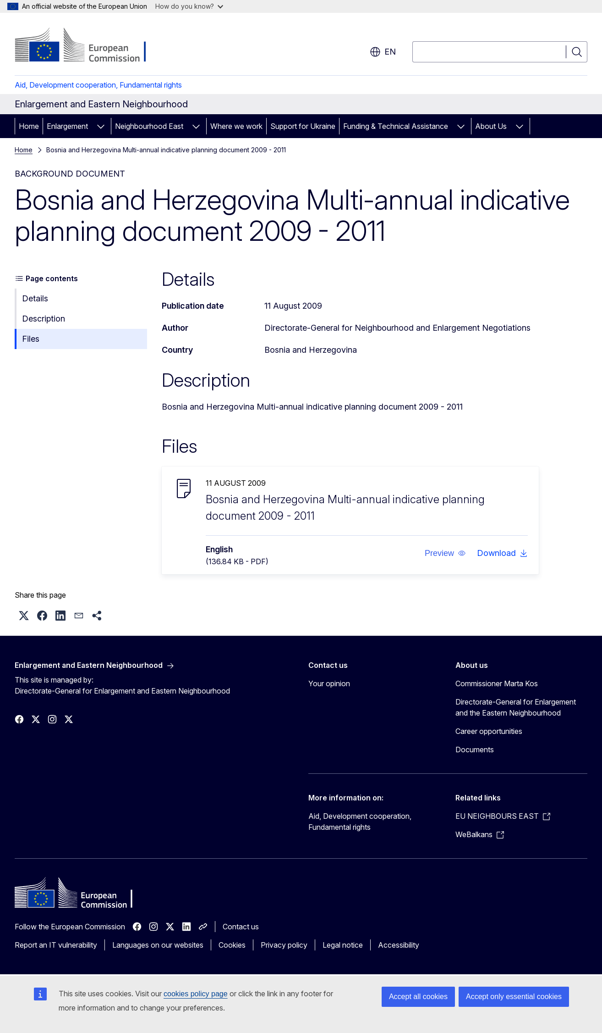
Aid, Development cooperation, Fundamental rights (98, 84)
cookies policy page (196, 994)
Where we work (236, 126)
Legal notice (343, 945)
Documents (474, 749)
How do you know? (189, 6)
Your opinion (329, 683)
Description (43, 318)
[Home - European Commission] (89, 46)
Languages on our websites (157, 945)
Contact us (241, 926)
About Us (491, 126)
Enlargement (67, 126)
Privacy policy (284, 945)
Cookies (232, 945)
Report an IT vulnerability (56, 945)
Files (30, 339)
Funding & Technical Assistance (395, 126)
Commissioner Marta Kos (496, 683)
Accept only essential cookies (514, 996)
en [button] (383, 51)
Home (29, 126)
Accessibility (398, 945)
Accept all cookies (418, 996)
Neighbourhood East (149, 126)
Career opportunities (488, 731)
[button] (444, 553)
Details (35, 298)
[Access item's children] (101, 126)
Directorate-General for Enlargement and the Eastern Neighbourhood (515, 707)
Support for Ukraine (302, 126)
